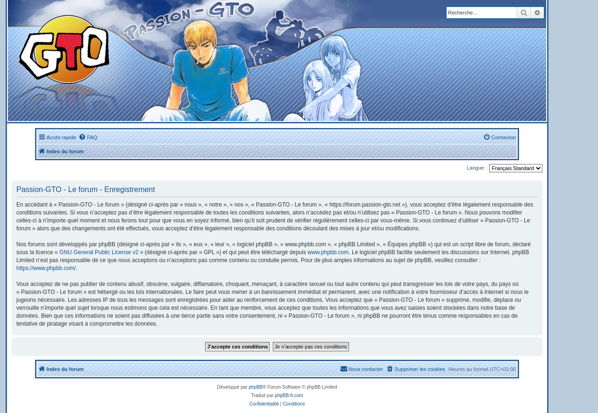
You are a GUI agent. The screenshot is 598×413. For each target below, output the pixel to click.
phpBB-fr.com (289, 395)
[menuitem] (87, 137)
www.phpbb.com (328, 252)
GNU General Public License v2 (98, 252)
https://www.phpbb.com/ (46, 268)
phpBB (256, 387)
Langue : (477, 168)
